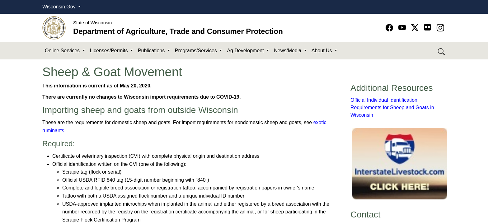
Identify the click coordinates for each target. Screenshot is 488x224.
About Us (322, 50)
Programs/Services (196, 50)
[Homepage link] (54, 27)
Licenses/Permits (109, 50)
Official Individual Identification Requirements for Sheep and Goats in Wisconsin (392, 107)
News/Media (288, 50)
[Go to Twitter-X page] (416, 28)
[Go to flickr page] (427, 27)
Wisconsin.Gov (59, 6)
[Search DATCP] (442, 51)
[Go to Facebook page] (390, 28)
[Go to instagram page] (440, 28)
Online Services (63, 50)
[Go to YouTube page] (403, 28)
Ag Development (246, 50)
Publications (152, 50)
